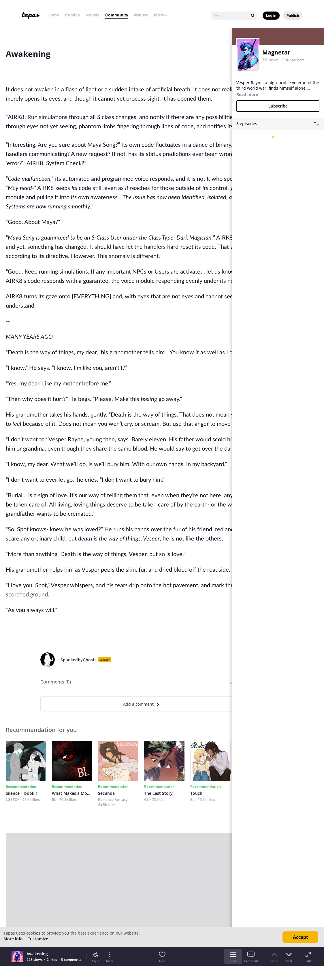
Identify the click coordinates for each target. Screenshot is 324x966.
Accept (300, 937)
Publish (293, 15)
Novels (92, 14)
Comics (72, 14)
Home (53, 14)
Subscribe (278, 106)
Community (116, 14)
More (161, 14)
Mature (141, 14)
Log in (271, 15)
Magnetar (276, 52)
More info (13, 938)
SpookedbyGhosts (79, 659)
